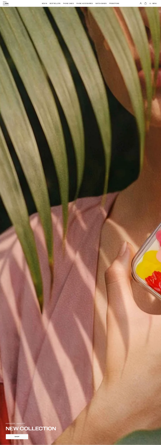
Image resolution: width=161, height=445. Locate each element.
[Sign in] (140, 3)
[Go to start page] (5, 3)
